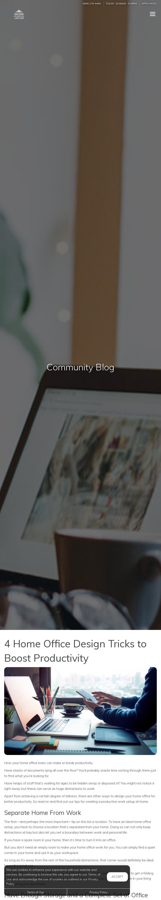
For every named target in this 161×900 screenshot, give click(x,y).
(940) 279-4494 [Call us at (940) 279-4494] (92, 3)
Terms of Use (35, 892)
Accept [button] (117, 877)
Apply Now (149, 3)
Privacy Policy (99, 892)
